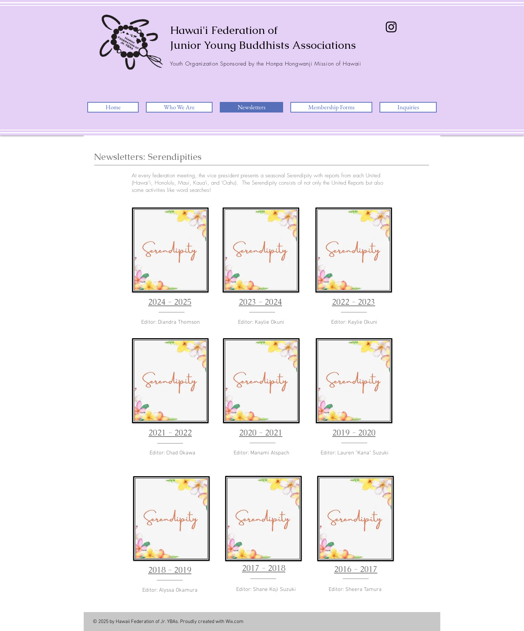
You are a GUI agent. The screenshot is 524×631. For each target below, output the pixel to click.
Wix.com (234, 622)
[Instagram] (391, 27)
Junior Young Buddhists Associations (263, 45)
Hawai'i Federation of (224, 30)
